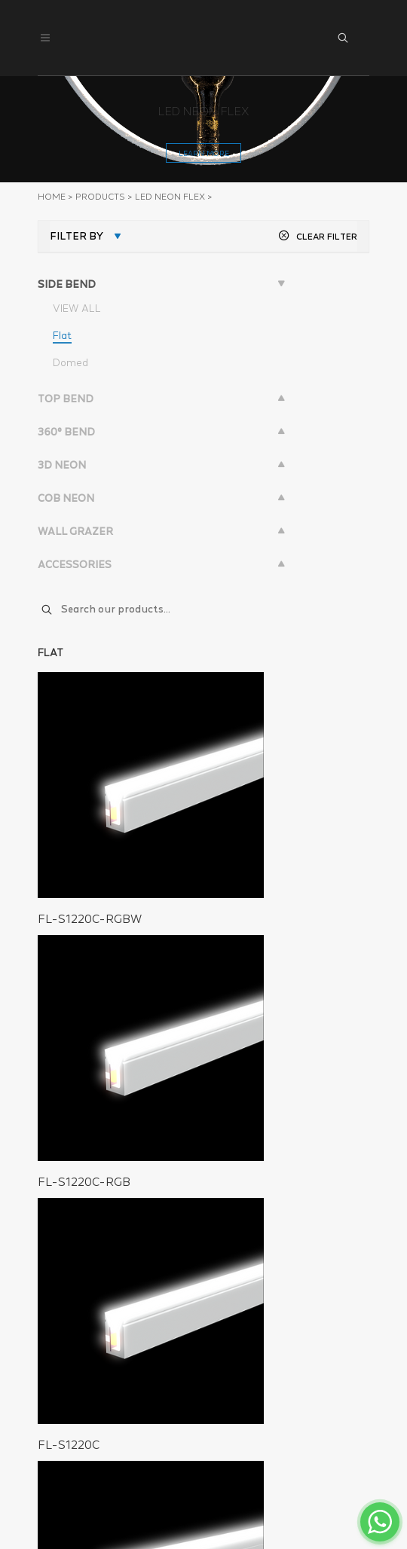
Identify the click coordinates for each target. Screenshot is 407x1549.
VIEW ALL (77, 308)
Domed (70, 362)
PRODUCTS (100, 196)
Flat (62, 335)
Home (52, 196)
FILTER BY (76, 236)
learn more (204, 153)
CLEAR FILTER (317, 236)
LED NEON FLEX (170, 196)
